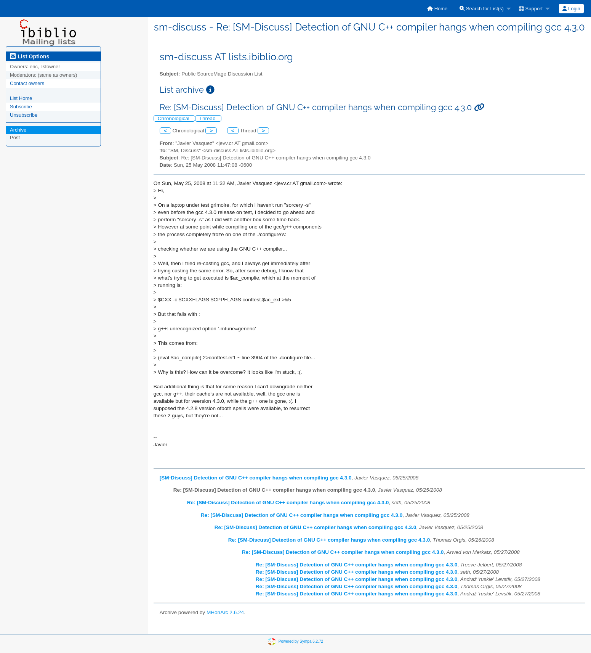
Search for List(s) (482, 8)
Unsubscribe (23, 115)
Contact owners (27, 83)
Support (531, 8)
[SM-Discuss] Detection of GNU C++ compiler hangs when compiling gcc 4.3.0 (256, 478)
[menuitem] (437, 8)
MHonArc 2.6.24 (225, 612)
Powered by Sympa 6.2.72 (301, 641)
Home (437, 8)
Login (571, 8)
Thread (208, 118)
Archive (18, 130)
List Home (21, 98)
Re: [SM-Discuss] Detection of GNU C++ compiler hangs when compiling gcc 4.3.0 (288, 502)
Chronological (174, 118)
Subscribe (21, 106)
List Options (29, 56)
